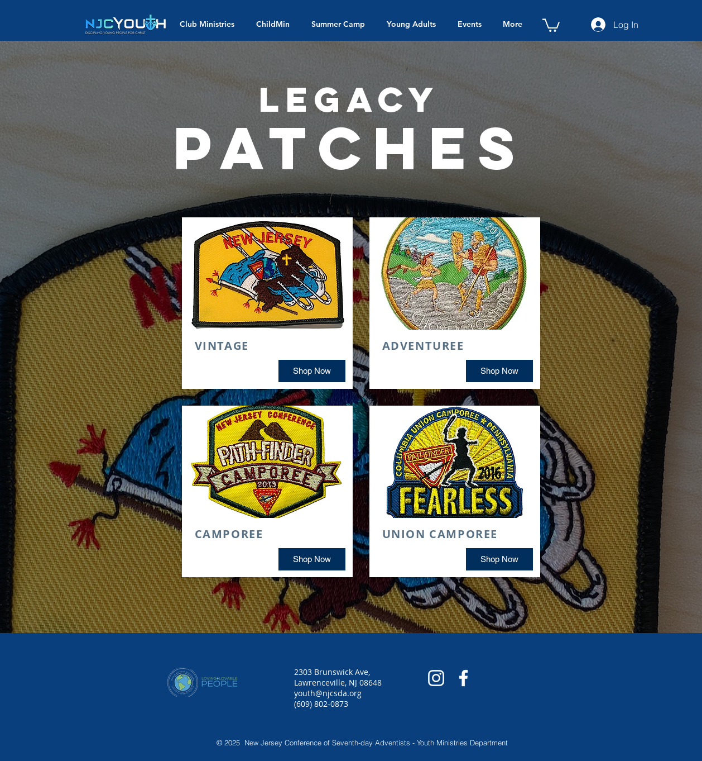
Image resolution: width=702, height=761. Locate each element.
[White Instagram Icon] (436, 678)
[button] (551, 24)
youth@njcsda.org (328, 693)
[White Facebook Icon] (463, 678)
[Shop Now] (311, 371)
